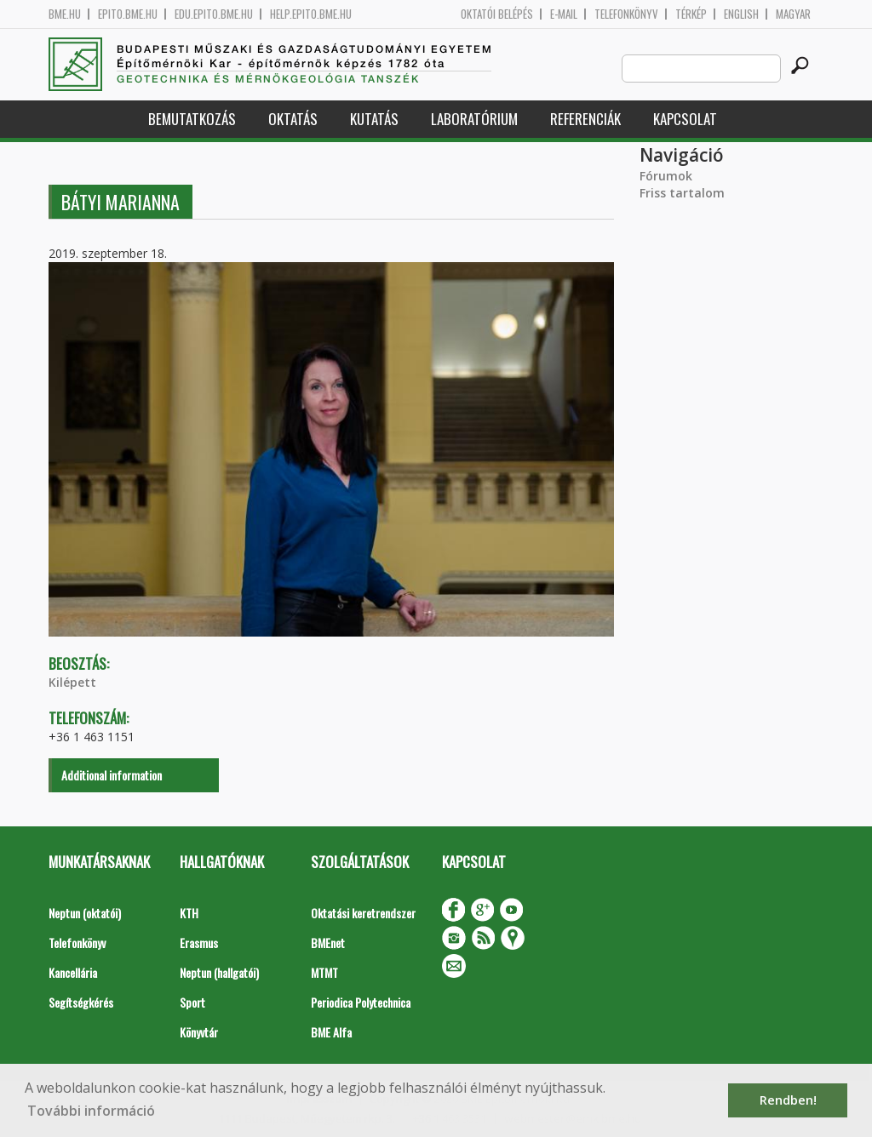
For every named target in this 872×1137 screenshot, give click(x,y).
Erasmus (199, 942)
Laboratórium (474, 118)
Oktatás (293, 118)
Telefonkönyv (626, 14)
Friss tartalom (682, 193)
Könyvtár (199, 1032)
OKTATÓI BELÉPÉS (497, 14)
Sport (192, 1002)
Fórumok (666, 176)
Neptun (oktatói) (85, 913)
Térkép (691, 14)
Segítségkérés (81, 1002)
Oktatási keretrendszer (363, 913)
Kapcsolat (685, 118)
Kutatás (374, 118)
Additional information (111, 775)
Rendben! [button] (788, 1100)
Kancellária (73, 972)
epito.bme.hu (128, 14)
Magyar (793, 14)
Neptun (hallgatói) (219, 972)
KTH (189, 913)
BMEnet (328, 942)
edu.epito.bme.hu (214, 14)
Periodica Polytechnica (360, 1002)
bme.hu (65, 14)
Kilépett (72, 682)
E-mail (563, 14)
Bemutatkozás (192, 118)
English (741, 14)
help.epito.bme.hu (311, 14)
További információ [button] (91, 1110)
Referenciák (585, 118)
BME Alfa (331, 1032)
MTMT (324, 972)
